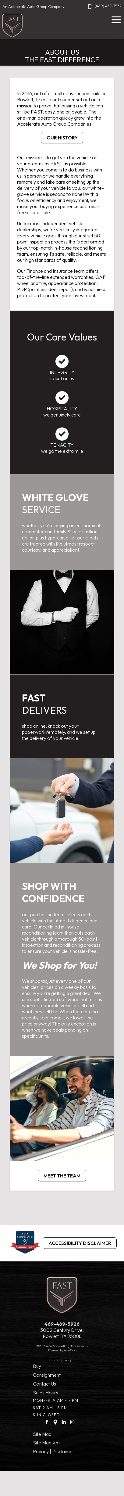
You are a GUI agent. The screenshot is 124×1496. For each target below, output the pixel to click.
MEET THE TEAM (62, 1176)
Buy (37, 1366)
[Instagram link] (72, 1422)
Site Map (42, 1434)
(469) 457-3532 (104, 5)
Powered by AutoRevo (62, 1350)
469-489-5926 (62, 1324)
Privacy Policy (62, 1360)
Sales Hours (45, 1393)
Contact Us (44, 1384)
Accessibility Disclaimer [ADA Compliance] (79, 1243)
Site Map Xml (47, 1443)
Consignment (47, 1375)
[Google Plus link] (55, 1422)
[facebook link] (47, 1422)
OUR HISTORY (62, 138)
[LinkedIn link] (64, 1422)
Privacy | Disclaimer (53, 1451)
